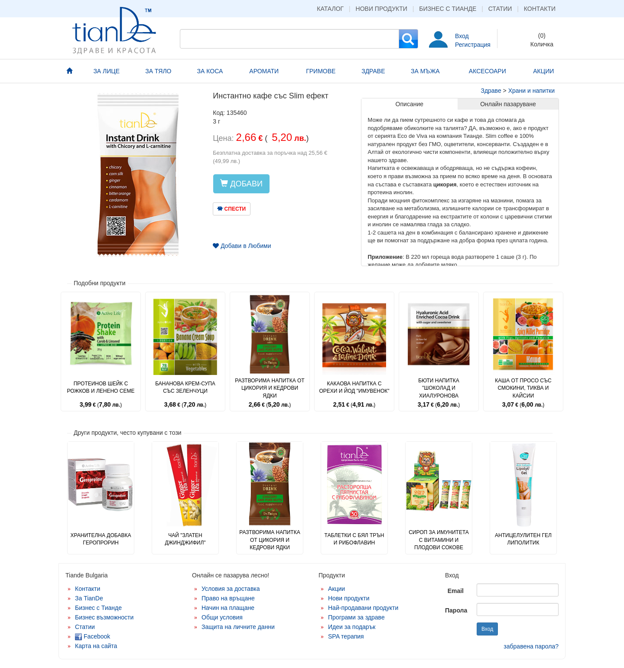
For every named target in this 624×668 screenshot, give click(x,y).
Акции (336, 588)
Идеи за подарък (352, 626)
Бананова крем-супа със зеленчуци (185, 387)
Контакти (540, 8)
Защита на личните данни (238, 626)
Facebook (92, 636)
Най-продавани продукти (363, 607)
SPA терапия (346, 636)
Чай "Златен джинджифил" (185, 539)
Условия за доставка (231, 588)
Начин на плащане (228, 607)
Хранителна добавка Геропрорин (101, 539)
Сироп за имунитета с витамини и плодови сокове (439, 539)
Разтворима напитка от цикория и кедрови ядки (269, 388)
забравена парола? (531, 646)
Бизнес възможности (104, 617)
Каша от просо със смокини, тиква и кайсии (523, 388)
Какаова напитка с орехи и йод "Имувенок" (354, 387)
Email (456, 590)
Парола (456, 610)
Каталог (330, 8)
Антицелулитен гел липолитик (523, 539)
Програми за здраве (356, 617)
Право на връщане (228, 598)
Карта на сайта (96, 645)
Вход (462, 36)
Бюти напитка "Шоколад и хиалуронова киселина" (438, 392)
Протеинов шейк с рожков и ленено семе (101, 387)
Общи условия (222, 617)
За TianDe (89, 598)
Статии (500, 8)
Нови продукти (381, 8)
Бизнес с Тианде (447, 8)
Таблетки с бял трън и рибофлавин (354, 539)
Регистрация (473, 44)
